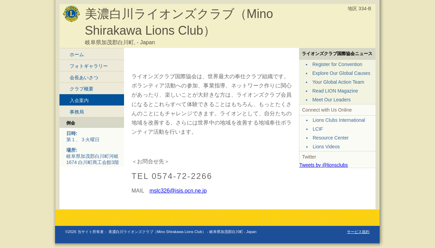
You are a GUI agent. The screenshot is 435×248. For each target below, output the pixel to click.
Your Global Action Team (338, 82)
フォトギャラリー (89, 66)
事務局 (77, 112)
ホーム (77, 54)
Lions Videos (326, 146)
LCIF (318, 129)
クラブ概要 (81, 89)
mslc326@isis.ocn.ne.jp (178, 191)
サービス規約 (358, 232)
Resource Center (331, 137)
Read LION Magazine (335, 91)
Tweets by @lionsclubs (323, 165)
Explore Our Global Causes (341, 73)
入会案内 (79, 100)
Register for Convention (337, 64)
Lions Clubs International (339, 120)
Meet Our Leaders (331, 99)
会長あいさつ (84, 77)
